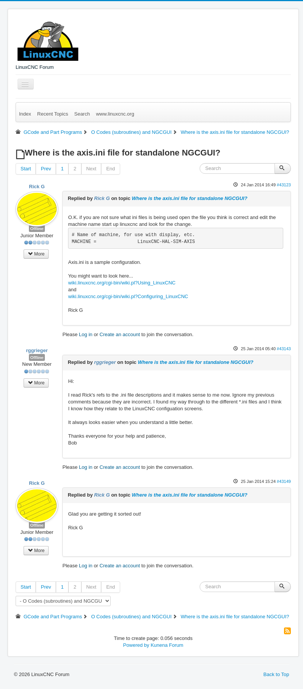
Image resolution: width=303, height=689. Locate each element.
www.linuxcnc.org (115, 114)
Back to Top (276, 674)
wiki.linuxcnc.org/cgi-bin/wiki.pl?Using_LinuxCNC (122, 283)
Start (26, 168)
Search (82, 114)
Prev (46, 168)
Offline (37, 228)
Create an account (120, 334)
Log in (85, 334)
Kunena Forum (167, 645)
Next (91, 168)
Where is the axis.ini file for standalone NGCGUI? (189, 198)
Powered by (136, 645)
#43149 (284, 481)
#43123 (284, 185)
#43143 (284, 348)
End (110, 168)
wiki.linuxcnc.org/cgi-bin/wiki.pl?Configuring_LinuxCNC (128, 296)
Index (25, 114)
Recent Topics (52, 114)
